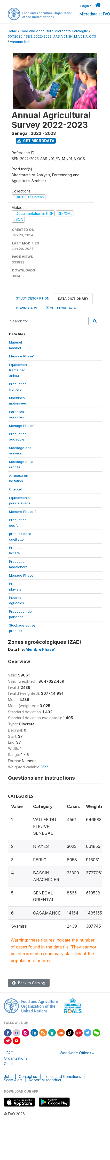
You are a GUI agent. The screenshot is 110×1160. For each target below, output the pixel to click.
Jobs (8, 1076)
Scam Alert (13, 1080)
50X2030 (15, 36)
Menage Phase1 (22, 575)
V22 (44, 767)
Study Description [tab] (32, 298)
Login (84, 6)
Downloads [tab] (26, 308)
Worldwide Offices (75, 1053)
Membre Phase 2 (22, 511)
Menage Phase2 (22, 426)
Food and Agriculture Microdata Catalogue (54, 31)
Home (12, 31)
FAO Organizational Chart (16, 1058)
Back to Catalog (28, 983)
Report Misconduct (45, 1080)
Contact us (28, 1076)
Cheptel (15, 489)
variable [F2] (20, 42)
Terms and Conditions (62, 1076)
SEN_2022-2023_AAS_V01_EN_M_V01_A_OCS (61, 36)
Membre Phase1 (22, 356)
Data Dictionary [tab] (73, 299)
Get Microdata (35, 140)
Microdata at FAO (94, 14)
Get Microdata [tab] (61, 308)
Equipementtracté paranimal (18, 370)
